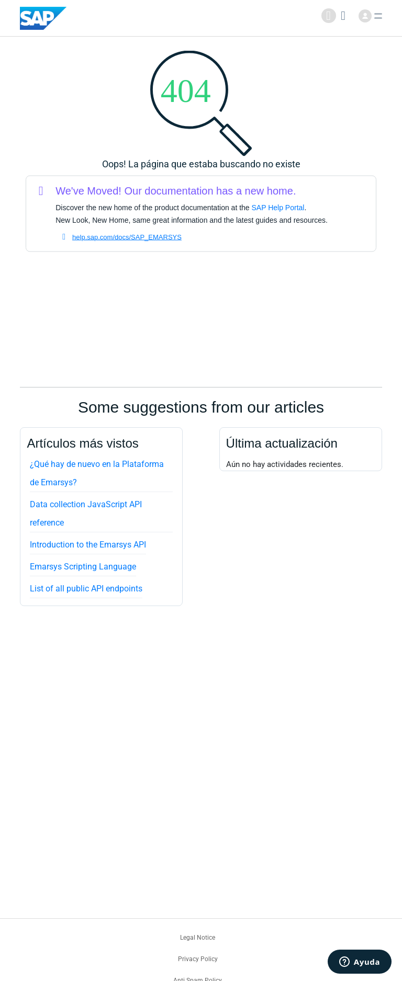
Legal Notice (197, 937)
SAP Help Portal (278, 207)
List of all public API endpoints (86, 589)
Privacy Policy (198, 959)
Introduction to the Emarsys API (88, 545)
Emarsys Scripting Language (83, 567)
